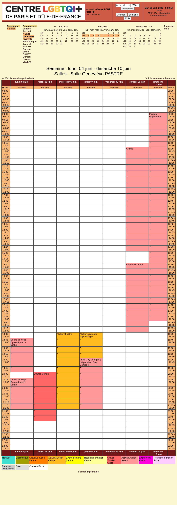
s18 (41, 33)
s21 (41, 41)
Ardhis (129, 148)
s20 (41, 38)
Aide (159, 10)
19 (72, 38)
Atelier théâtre (64, 334)
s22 (41, 44)
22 (52, 41)
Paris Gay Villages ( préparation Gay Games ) (90, 362)
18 (66, 38)
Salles (12, 28)
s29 (124, 41)
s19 (41, 36)
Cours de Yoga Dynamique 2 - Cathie (18, 382)
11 (66, 36)
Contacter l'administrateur (160, 14)
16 (57, 38)
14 (47, 38)
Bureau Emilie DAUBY (27, 52)
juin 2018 (102, 26)
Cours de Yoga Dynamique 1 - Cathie (18, 342)
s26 (83, 44)
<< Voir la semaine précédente (18, 78)
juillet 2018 (141, 26)
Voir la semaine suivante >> (160, 78)
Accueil (90, 9)
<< (55, 26)
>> (150, 26)
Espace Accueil (27, 30)
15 (52, 38)
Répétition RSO (134, 264)
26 (72, 41)
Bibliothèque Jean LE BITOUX (30, 44)
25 (66, 41)
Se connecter (93, 14)
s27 (124, 36)
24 (61, 41)
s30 (124, 44)
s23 (83, 36)
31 (61, 44)
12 (72, 36)
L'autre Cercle (41, 374)
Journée (21, 87)
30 (57, 44)
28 (47, 44)
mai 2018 (63, 26)
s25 (83, 41)
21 (47, 41)
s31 (124, 46)
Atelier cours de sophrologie (88, 335)
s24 (83, 38)
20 (77, 38)
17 (61, 38)
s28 (124, 38)
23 (57, 41)
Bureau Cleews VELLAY (27, 59)
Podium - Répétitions (155, 115)
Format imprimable (88, 471)
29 (52, 44)
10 (61, 36)
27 (77, 41)
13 (77, 36)
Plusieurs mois (169, 27)
